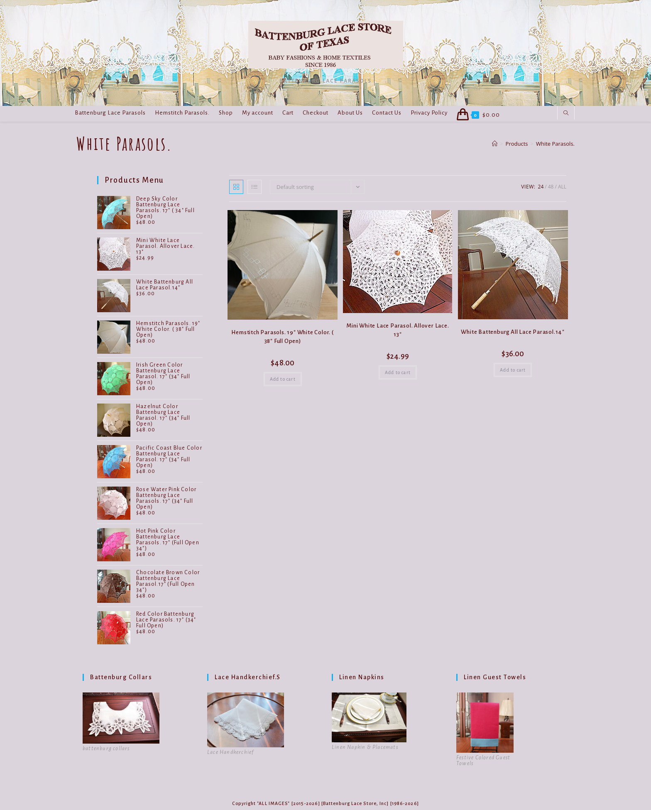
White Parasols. (555, 143)
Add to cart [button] (283, 379)
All (562, 186)
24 (541, 186)
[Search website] (566, 113)
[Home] (494, 143)
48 (551, 186)
